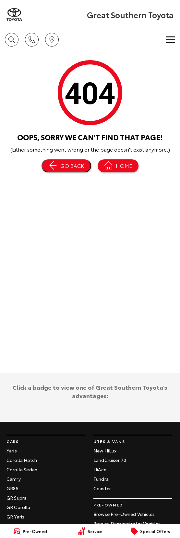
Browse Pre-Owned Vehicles (124, 514)
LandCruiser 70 (109, 460)
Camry (13, 479)
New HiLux (104, 450)
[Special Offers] (150, 531)
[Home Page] (14, 15)
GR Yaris (15, 516)
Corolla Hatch (21, 460)
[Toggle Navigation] (170, 40)
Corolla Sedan (21, 469)
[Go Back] (66, 165)
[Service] (90, 531)
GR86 (12, 488)
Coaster (102, 488)
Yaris (11, 450)
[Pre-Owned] (30, 531)
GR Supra (16, 497)
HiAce (99, 469)
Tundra (101, 479)
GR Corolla (18, 507)
